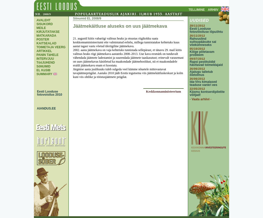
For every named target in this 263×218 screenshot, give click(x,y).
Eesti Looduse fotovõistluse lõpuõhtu (206, 30)
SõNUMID (43, 66)
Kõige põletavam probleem (202, 53)
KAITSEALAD (46, 43)
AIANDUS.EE (45, 108)
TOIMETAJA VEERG (50, 47)
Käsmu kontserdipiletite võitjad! (207, 93)
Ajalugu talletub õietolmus (201, 73)
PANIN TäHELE (47, 55)
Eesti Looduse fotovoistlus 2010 (48, 93)
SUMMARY (44, 74)
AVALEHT (43, 20)
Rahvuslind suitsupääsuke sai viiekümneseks (203, 42)
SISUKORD (44, 24)
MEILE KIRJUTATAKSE (48, 30)
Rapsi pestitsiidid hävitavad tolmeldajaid (206, 63)
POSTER (42, 39)
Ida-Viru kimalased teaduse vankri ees (203, 83)
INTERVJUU (45, 59)
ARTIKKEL (44, 51)
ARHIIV (213, 10)
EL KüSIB (43, 70)
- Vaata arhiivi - (201, 99)
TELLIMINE (197, 10)
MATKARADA (46, 35)
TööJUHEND (45, 62)
